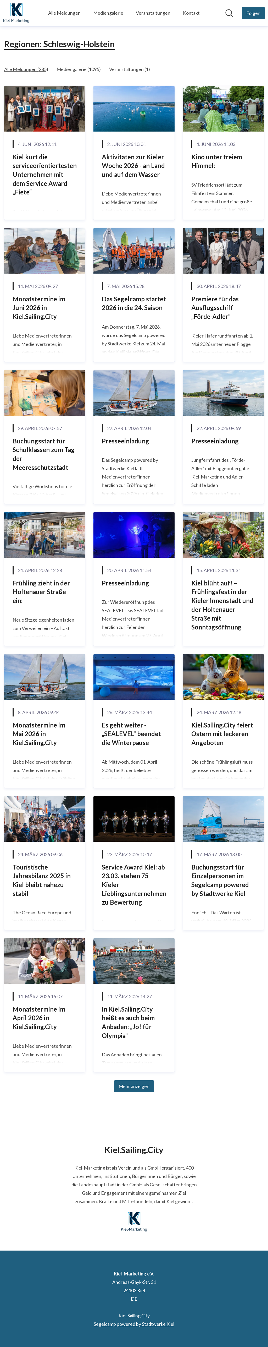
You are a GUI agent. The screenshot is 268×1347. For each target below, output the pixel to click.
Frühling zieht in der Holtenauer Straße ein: (41, 591)
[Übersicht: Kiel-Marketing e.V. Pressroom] (16, 13)
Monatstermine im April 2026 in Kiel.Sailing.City (39, 1017)
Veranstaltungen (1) (129, 69)
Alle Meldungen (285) (26, 69)
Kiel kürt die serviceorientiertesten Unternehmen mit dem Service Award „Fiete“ (45, 174)
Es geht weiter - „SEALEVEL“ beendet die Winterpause (131, 733)
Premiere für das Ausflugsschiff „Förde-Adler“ (215, 307)
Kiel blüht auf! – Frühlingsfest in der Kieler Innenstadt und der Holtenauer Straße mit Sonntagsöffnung (222, 605)
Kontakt (191, 13)
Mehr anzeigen (134, 1086)
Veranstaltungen (153, 13)
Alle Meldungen (64, 13)
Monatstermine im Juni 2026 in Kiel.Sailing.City (39, 307)
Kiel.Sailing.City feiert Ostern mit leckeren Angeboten (222, 733)
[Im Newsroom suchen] (229, 13)
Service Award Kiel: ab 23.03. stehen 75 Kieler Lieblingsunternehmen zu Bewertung (134, 884)
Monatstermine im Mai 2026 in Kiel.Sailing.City (39, 733)
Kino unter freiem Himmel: (216, 161)
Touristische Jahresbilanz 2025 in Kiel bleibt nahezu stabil (42, 880)
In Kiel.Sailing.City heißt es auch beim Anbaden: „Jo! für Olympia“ (128, 1022)
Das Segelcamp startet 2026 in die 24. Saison (134, 303)
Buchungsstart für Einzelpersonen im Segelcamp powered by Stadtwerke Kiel (220, 880)
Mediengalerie (108, 13)
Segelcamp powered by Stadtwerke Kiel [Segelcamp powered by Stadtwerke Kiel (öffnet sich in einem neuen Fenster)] (134, 1324)
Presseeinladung (125, 441)
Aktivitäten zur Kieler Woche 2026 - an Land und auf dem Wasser (133, 165)
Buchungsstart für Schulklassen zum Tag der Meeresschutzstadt (44, 454)
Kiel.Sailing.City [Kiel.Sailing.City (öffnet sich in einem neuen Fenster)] (134, 1315)
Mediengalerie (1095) (79, 69)
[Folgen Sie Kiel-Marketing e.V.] (253, 13)
